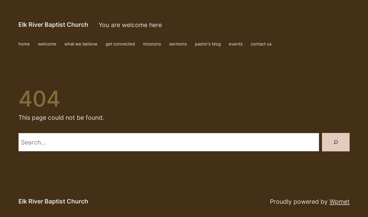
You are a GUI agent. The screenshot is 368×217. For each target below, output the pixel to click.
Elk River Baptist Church (53, 24)
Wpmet (339, 201)
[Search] (336, 142)
